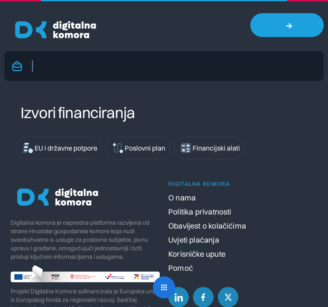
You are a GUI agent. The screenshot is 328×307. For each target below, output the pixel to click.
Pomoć (180, 268)
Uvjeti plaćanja (193, 240)
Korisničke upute (197, 254)
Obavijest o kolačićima (207, 226)
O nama (182, 198)
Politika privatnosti (199, 212)
